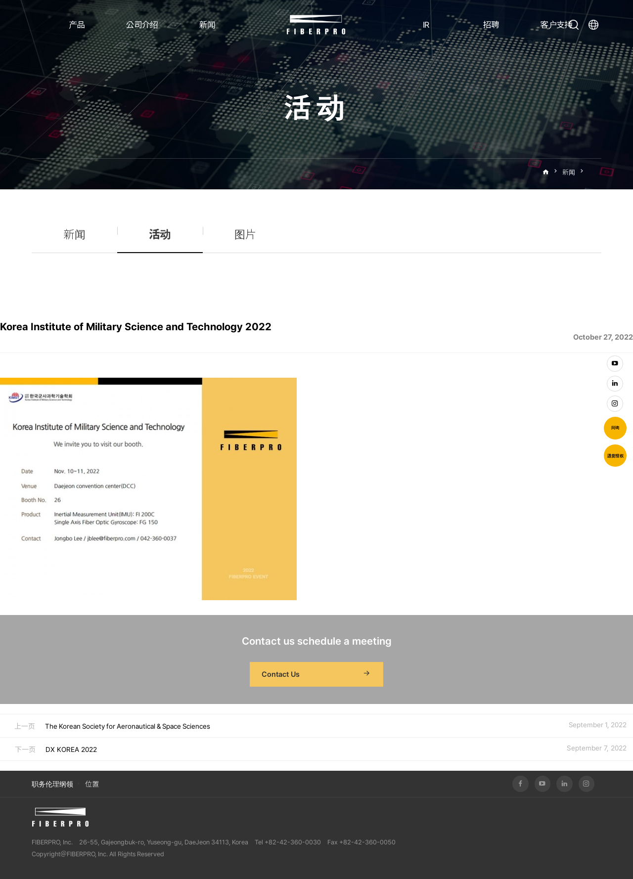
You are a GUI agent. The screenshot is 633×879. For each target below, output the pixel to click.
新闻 (207, 25)
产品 (77, 25)
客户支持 (556, 25)
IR (426, 25)
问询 (615, 427)
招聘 (491, 25)
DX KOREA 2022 (71, 749)
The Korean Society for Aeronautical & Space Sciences (127, 726)
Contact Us (316, 674)
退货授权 (615, 455)
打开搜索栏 (574, 25)
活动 (594, 172)
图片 (245, 239)
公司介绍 (142, 25)
